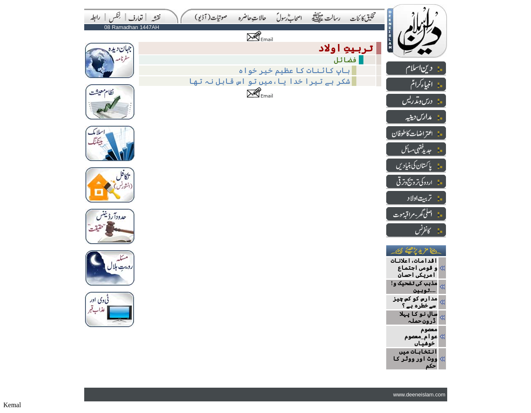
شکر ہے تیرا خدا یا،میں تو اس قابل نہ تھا (269, 81)
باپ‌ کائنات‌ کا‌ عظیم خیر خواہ (294, 70)
